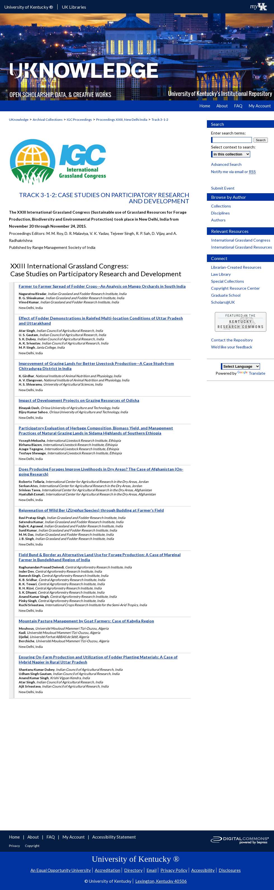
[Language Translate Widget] (240, 366)
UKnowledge (19, 119)
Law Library (221, 274)
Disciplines (220, 213)
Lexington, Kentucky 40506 (161, 881)
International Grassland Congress (240, 240)
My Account (74, 836)
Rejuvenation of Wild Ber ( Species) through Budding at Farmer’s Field (91, 510)
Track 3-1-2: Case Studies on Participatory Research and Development (104, 198)
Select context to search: (233, 147)
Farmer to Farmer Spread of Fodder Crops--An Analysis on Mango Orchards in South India (102, 286)
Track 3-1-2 (160, 119)
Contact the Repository (232, 339)
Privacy (14, 846)
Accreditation (107, 870)
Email (152, 870)
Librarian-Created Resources (236, 267)
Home (15, 836)
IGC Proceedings (79, 119)
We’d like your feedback (231, 346)
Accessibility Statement (114, 836)
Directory (133, 870)
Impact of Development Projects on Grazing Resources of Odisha (79, 400)
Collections (221, 206)
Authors (218, 220)
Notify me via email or (233, 171)
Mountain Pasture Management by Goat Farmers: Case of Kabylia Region (86, 620)
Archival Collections (48, 119)
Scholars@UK (223, 302)
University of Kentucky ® (28, 7)
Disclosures (230, 870)
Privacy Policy (173, 870)
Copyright (32, 846)
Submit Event (223, 188)
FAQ (51, 836)
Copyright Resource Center (235, 288)
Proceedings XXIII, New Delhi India (121, 119)
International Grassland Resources (241, 247)
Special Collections (227, 281)
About (33, 836)
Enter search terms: (228, 133)
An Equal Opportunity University (60, 870)
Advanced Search (226, 164)
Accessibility (203, 870)
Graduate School (225, 295)
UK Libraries (74, 7)
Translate (251, 373)
